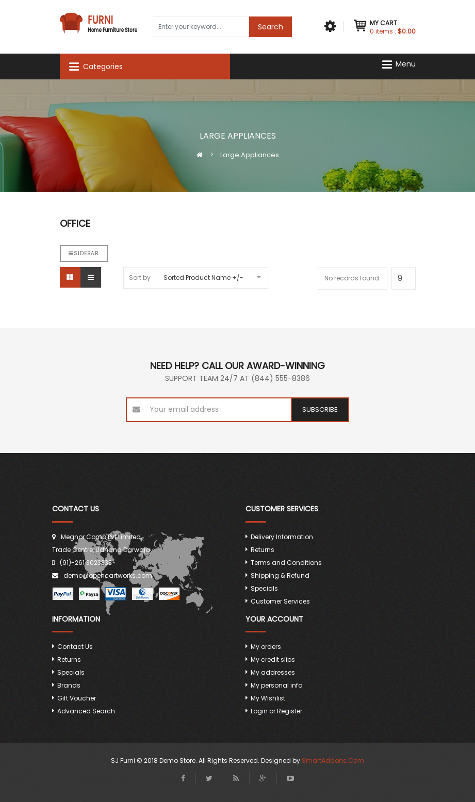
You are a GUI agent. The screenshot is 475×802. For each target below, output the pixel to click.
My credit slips (273, 659)
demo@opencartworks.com (107, 575)
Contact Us (75, 646)
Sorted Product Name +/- (203, 277)
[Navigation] (402, 64)
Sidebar (84, 253)
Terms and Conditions (286, 562)
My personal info (276, 685)
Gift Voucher (76, 698)
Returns (262, 549)
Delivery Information (282, 536)
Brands (68, 685)
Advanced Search (86, 711)
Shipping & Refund (280, 575)
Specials (264, 588)
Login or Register (276, 711)
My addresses (273, 672)
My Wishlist (268, 698)
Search (270, 27)
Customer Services (280, 601)
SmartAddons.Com (333, 760)
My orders (266, 646)
